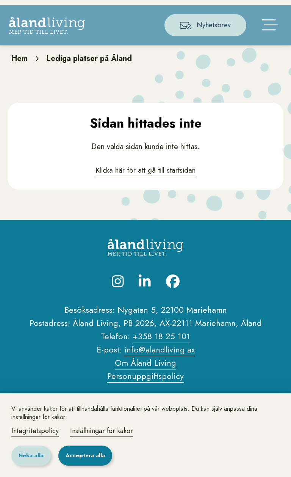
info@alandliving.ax (159, 374)
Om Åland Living (145, 387)
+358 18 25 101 (161, 361)
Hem (19, 83)
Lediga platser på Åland (89, 83)
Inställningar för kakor (101, 431)
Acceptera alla (85, 455)
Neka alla (31, 455)
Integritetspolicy (35, 431)
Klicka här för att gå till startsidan (145, 194)
